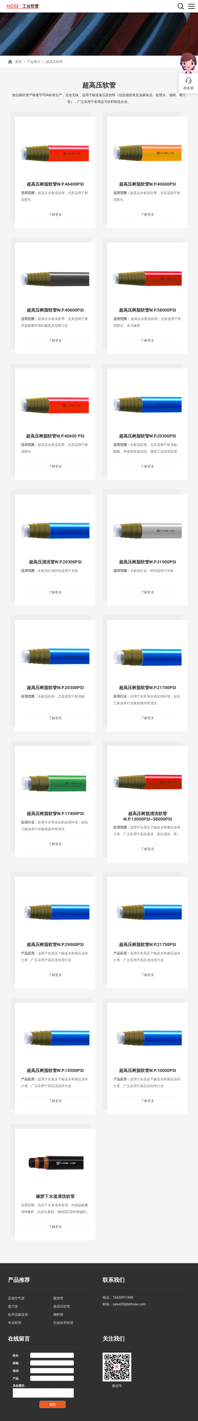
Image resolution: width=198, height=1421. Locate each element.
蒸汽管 (13, 1304)
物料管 (58, 1312)
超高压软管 (54, 62)
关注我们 (113, 1336)
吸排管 (58, 1296)
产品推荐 (18, 1278)
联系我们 (113, 1278)
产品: (16, 1376)
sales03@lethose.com (129, 1302)
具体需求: (19, 1383)
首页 (18, 62)
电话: (16, 1368)
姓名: (17, 1353)
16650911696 (123, 1295)
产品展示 (33, 62)
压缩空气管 (16, 1296)
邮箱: (17, 1360)
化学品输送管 (18, 1312)
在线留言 (18, 1336)
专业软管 (14, 1320)
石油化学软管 (63, 1320)
